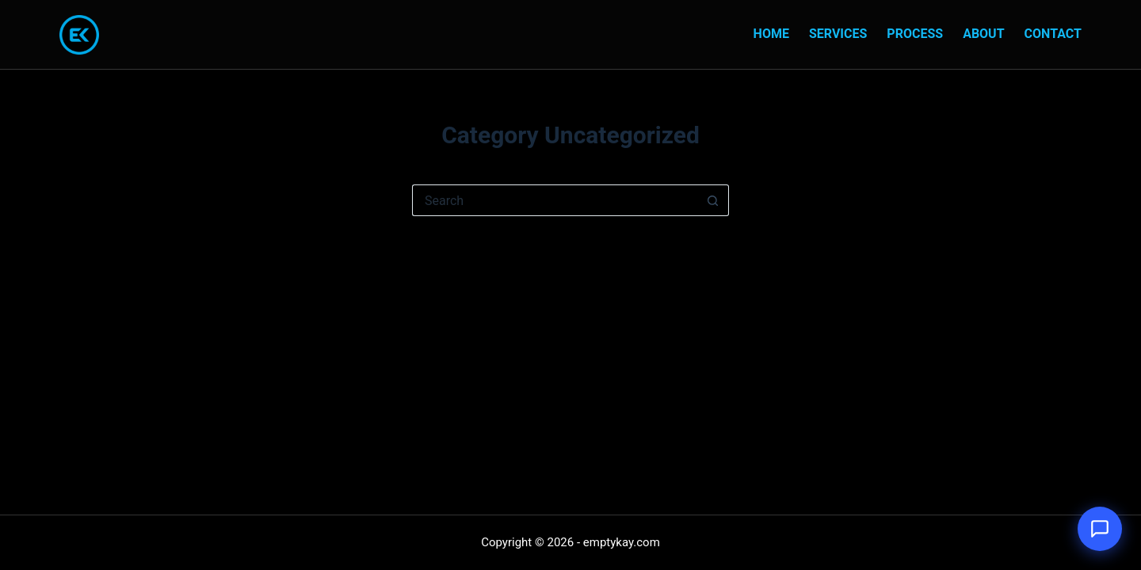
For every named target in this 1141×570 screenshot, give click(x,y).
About (983, 33)
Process (915, 33)
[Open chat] (1100, 529)
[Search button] (713, 200)
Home (771, 33)
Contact (1053, 33)
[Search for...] (554, 200)
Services (838, 33)
